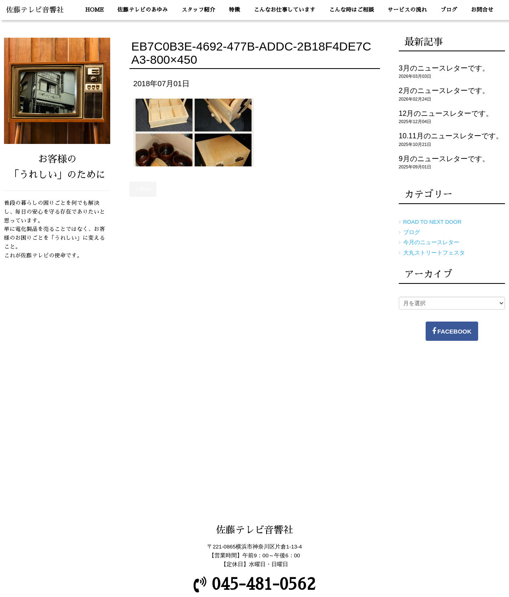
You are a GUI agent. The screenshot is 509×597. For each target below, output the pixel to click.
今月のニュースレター (431, 242)
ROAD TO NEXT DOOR (432, 222)
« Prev (143, 189)
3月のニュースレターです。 (444, 68)
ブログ (411, 232)
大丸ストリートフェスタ (434, 253)
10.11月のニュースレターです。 (451, 136)
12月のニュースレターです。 (446, 113)
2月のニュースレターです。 (444, 91)
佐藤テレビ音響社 (35, 10)
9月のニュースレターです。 (444, 159)
